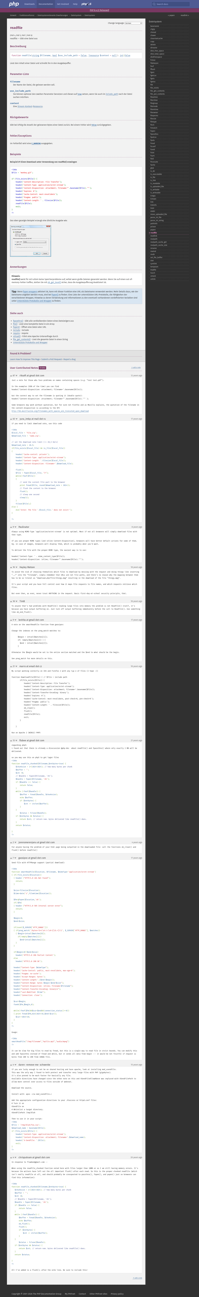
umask (153, 276)
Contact (82, 1294)
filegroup (154, 103)
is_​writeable (155, 193)
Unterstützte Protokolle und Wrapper (34, 301)
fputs (152, 140)
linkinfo (153, 205)
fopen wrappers (30, 291)
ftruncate (154, 162)
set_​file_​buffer (156, 257)
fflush (152, 69)
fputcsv (153, 137)
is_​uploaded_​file (157, 186)
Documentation (46, 4)
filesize (153, 119)
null (114, 55)
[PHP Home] (14, 4)
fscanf (153, 146)
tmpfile (153, 270)
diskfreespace (156, 57)
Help (75, 4)
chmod (153, 32)
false (83, 55)
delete (153, 45)
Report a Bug (69, 359)
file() (15, 324)
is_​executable (156, 174)
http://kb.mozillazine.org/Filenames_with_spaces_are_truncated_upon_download (50, 411)
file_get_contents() (21, 339)
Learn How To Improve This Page (25, 359)
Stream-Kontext (24, 106)
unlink (152, 279)
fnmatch (153, 128)
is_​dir (152, 171)
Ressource (38, 106)
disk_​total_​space (157, 54)
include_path (112, 94)
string (35, 55)
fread (152, 143)
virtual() (16, 336)
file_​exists (154, 88)
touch (152, 273)
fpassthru (154, 134)
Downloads (29, 4)
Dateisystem (76, 15)
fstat (152, 153)
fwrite (152, 165)
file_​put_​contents (157, 94)
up (11, 375)
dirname (153, 48)
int (121, 55)
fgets (152, 79)
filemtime (154, 109)
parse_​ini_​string (157, 220)
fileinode (154, 106)
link (151, 202)
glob (152, 168)
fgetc (152, 72)
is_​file (152, 177)
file (151, 85)
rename (153, 248)
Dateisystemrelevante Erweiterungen (53, 15)
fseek (152, 149)
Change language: (116, 23)
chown (153, 35)
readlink (153, 236)
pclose (153, 227)
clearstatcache (156, 38)
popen (153, 230)
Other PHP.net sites (98, 1294)
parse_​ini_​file (155, 217)
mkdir (152, 211)
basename (154, 26)
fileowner (154, 112)
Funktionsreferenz (27, 15)
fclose (152, 60)
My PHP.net (70, 1294)
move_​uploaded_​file (158, 214)
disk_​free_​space (157, 51)
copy (152, 41)
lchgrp (152, 196)
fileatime (154, 97)
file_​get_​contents (157, 91)
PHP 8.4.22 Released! (99, 10)
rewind (153, 251)
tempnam (154, 267)
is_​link (153, 180)
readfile (153, 233)
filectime (154, 100)
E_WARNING (36, 143)
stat (152, 261)
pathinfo (153, 223)
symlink (153, 264)
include (16, 330)
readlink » (185, 15)
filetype (153, 122)
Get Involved (63, 4)
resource (94, 55)
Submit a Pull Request (51, 359)
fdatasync (154, 63)
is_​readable (155, 183)
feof (152, 66)
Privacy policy (117, 1294)
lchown (153, 199)
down (16, 375)
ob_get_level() (54, 282)
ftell (152, 159)
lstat (152, 208)
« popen (171, 15)
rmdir (152, 254)
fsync (152, 156)
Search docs (160, 4)
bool (54, 55)
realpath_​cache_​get (158, 242)
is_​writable (154, 190)
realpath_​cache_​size (158, 245)
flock (152, 125)
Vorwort (13, 15)
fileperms (154, 116)
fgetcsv (153, 75)
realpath (153, 239)
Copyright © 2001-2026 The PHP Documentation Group (36, 1294)
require (16, 333)
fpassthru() (18, 321)
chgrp (152, 29)
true (80, 94)
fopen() (55, 294)
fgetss (152, 82)
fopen (152, 131)
